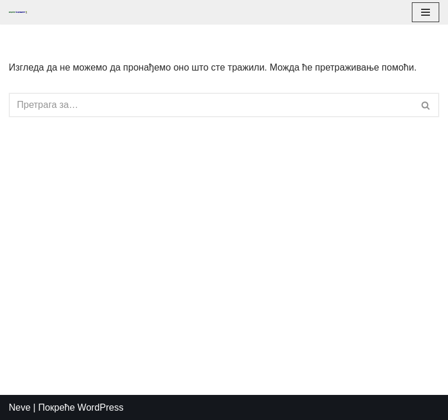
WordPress (101, 407)
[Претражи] (211, 105)
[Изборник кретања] (425, 12)
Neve (19, 407)
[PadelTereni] (21, 12)
